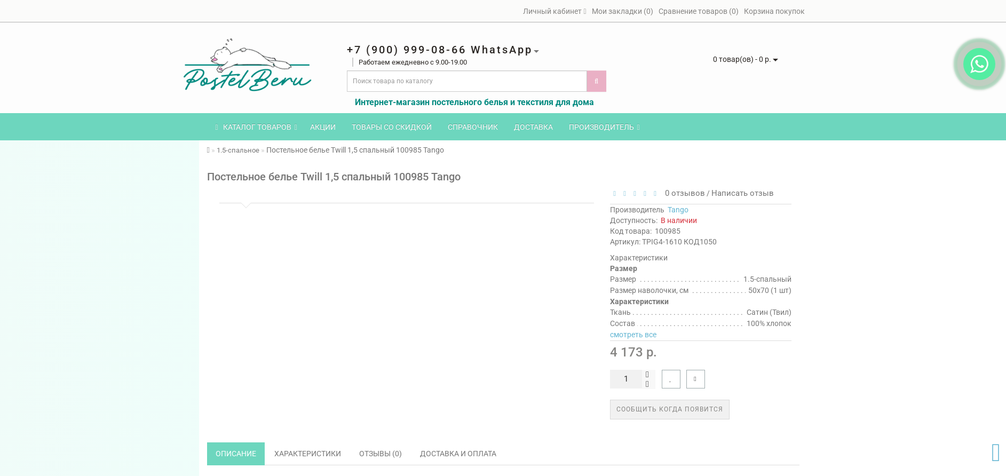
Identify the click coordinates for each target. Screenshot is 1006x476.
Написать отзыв (742, 193)
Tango (678, 209)
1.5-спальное (238, 150)
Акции (323, 127)
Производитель (604, 127)
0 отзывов (683, 193)
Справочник (473, 127)
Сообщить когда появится (669, 409)
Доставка (533, 127)
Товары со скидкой (392, 127)
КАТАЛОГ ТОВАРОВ (256, 127)
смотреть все (633, 334)
